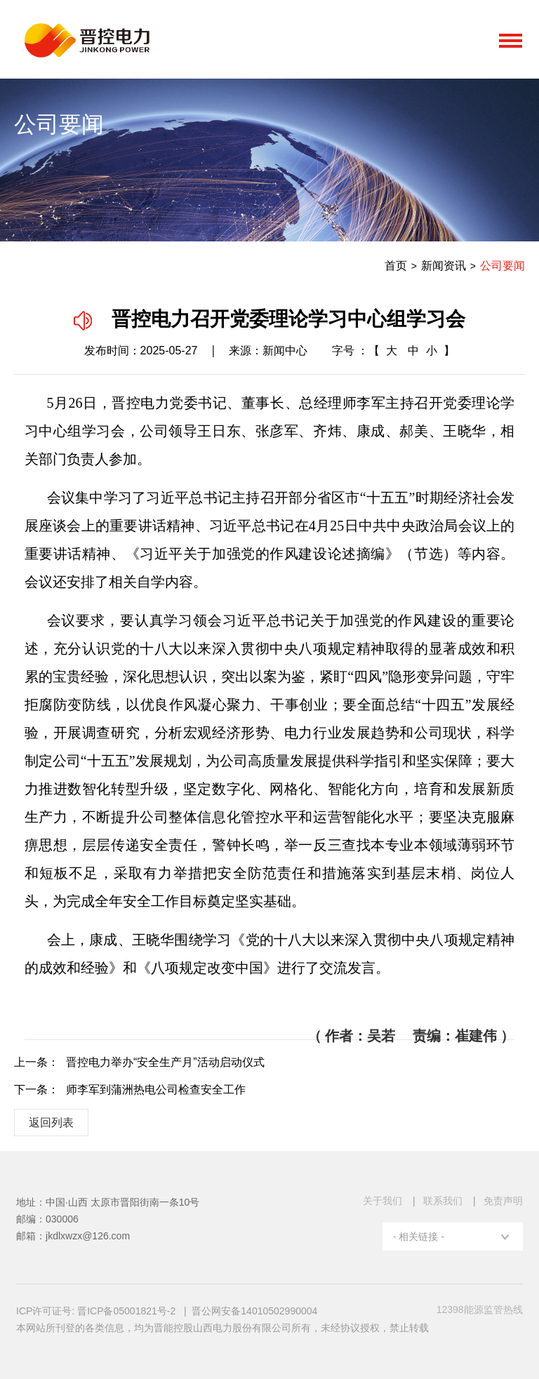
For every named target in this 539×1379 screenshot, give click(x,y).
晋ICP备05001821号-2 (127, 1311)
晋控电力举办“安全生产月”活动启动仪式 (165, 1062)
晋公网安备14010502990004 (254, 1311)
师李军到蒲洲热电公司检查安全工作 (156, 1089)
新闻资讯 (443, 266)
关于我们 (382, 1200)
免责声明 (503, 1200)
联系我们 (443, 1200)
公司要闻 (502, 266)
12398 (480, 1309)
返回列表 (51, 1122)
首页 (396, 266)
